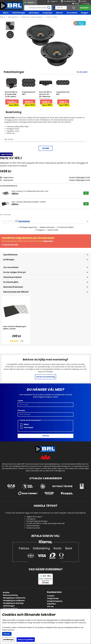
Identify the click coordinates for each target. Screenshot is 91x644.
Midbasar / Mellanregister (32, 17)
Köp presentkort (10, 608)
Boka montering (10, 595)
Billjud (5, 13)
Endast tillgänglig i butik (79, 180)
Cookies (50, 596)
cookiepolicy (81, 623)
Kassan (85, 7)
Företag (86, 3)
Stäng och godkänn (26, 639)
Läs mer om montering (45, 377)
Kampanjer (47, 13)
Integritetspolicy (54, 601)
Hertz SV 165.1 (51, 17)
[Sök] (37, 7)
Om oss (50, 606)
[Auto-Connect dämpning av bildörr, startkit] (16, 329)
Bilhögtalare (13, 17)
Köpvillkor (51, 604)
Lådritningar (9, 606)
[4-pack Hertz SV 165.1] (63, 95)
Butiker (6, 592)
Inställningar (8, 639)
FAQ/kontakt (53, 598)
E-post (20, 401)
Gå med (45, 436)
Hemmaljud (34, 13)
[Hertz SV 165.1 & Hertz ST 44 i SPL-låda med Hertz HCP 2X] (45, 95)
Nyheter (59, 13)
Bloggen (84, 13)
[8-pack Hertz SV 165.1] (28, 95)
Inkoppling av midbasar (14, 600)
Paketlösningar (18, 13)
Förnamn (21, 410)
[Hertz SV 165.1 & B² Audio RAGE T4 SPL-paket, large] (11, 95)
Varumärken (71, 13)
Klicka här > (48, 241)
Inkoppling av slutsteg (13, 603)
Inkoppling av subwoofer (14, 598)
